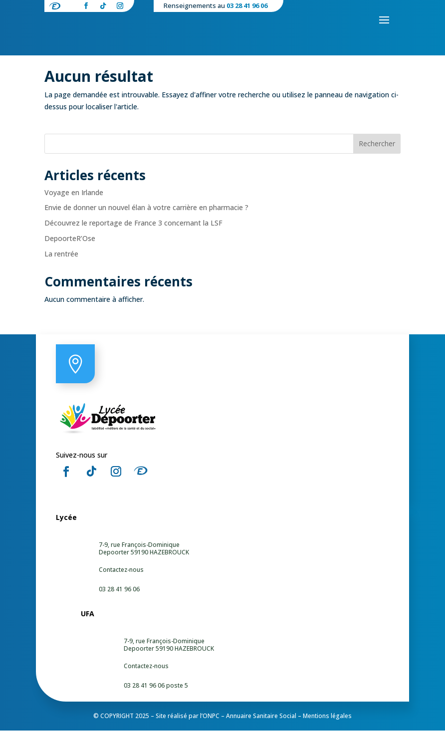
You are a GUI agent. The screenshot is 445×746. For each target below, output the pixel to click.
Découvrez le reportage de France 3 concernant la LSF (133, 238)
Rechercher (377, 159)
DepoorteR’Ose (69, 253)
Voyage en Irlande (73, 208)
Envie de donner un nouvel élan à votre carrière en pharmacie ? (146, 223)
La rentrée (61, 269)
